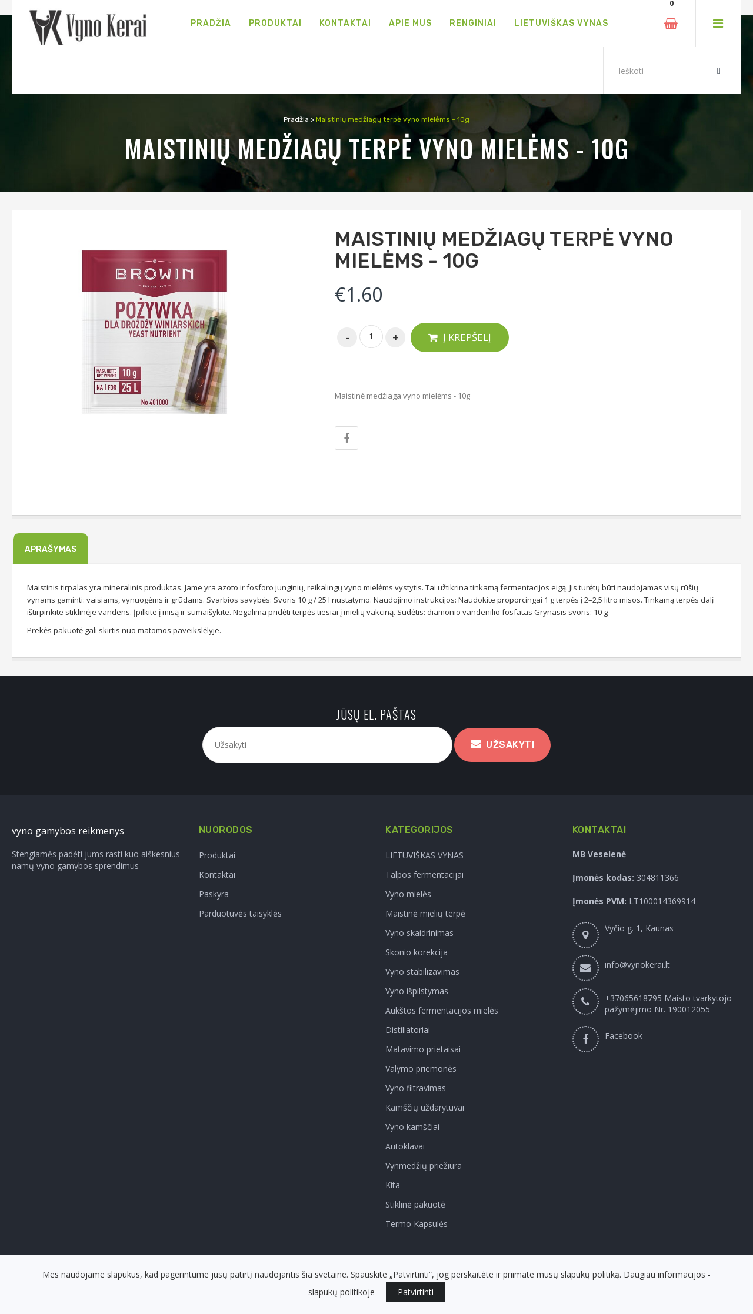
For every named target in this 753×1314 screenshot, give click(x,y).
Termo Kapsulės (416, 1223)
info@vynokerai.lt (637, 964)
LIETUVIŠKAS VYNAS (424, 855)
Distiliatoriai (407, 1029)
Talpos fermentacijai (424, 874)
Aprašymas (50, 549)
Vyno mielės (408, 894)
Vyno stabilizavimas (422, 971)
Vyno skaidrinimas (419, 932)
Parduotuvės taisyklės (240, 913)
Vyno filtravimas (415, 1088)
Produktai (217, 855)
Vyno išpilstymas (416, 991)
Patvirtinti (416, 1292)
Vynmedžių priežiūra (423, 1165)
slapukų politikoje (341, 1292)
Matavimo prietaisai (423, 1049)
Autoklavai (405, 1146)
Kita (392, 1185)
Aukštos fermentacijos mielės (441, 1010)
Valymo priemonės (421, 1068)
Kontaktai (217, 874)
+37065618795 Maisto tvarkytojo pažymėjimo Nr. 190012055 (668, 1003)
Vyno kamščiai (412, 1126)
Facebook (623, 1035)
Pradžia (296, 119)
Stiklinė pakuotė (415, 1204)
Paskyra (214, 894)
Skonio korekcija (416, 952)
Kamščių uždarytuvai (424, 1107)
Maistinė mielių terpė (425, 913)
